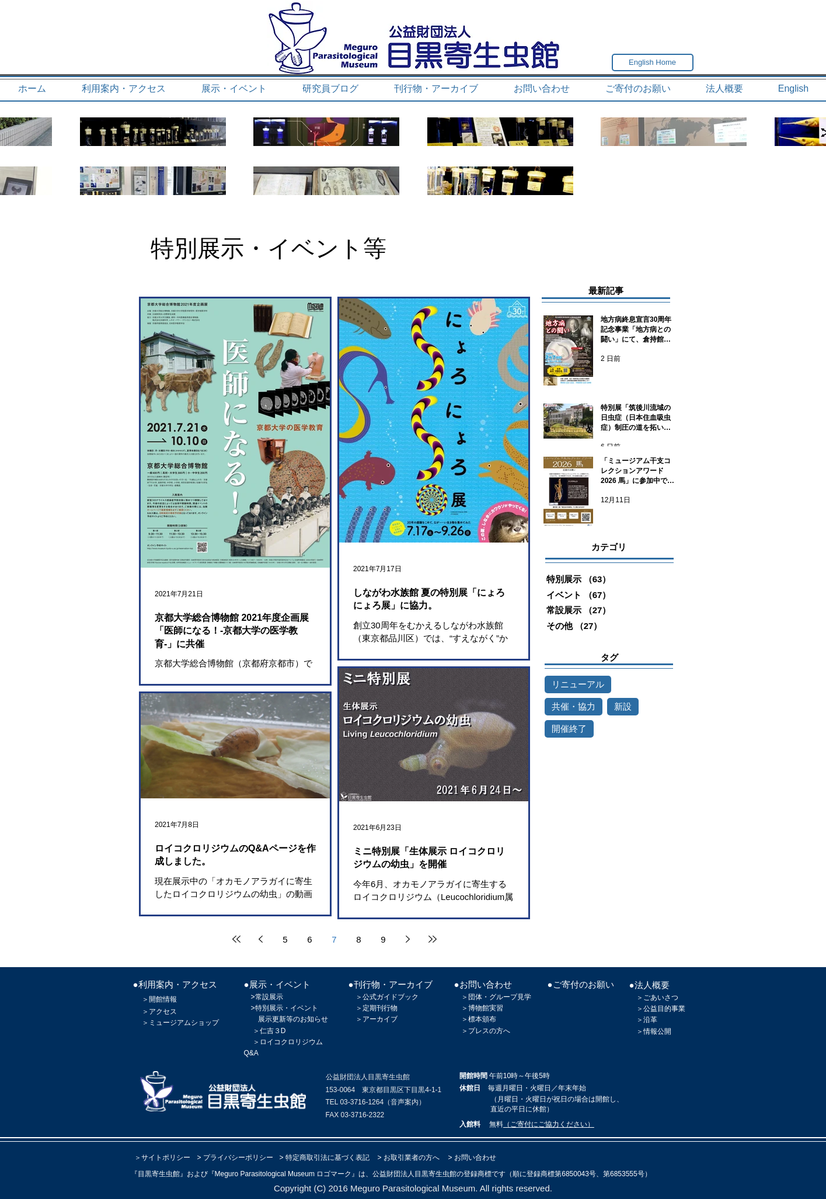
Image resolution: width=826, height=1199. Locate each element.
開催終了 (569, 729)
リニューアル (578, 684)
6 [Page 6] (309, 939)
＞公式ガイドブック (387, 997)
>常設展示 (267, 997)
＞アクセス (159, 1011)
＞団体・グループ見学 (496, 997)
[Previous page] (260, 939)
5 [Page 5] (285, 939)
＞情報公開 (653, 1031)
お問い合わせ (475, 1157)
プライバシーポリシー (238, 1157)
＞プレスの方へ (485, 1031)
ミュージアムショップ (184, 1023)
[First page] (236, 939)
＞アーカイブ (377, 1019)
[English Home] (652, 62)
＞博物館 (475, 1008)
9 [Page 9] (383, 939)
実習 (496, 1008)
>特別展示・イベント (284, 1008)
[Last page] (432, 939)
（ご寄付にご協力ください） (548, 1124)
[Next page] (408, 939)
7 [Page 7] (334, 939)
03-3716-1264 (362, 1102)
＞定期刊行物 (377, 1008)
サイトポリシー (165, 1157)
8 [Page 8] (358, 939)
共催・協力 (573, 706)
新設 (623, 706)
